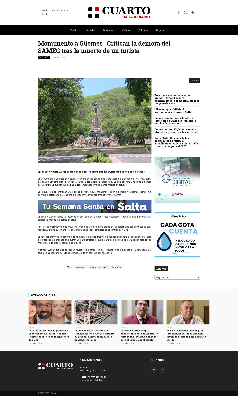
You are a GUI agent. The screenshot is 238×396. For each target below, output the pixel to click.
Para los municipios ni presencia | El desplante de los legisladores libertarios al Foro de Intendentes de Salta (49, 335)
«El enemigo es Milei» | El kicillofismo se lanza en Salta (173, 111)
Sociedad (44, 57)
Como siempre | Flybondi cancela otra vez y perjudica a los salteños (176, 131)
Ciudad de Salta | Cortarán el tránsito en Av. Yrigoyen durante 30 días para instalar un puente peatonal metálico (95, 335)
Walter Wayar (117, 267)
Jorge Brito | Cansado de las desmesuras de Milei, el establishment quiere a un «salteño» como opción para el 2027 (177, 142)
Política (31, 327)
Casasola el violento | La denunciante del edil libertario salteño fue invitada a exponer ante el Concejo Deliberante (141, 335)
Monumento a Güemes (97, 267)
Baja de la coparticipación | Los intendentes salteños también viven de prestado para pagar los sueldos (187, 335)
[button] (192, 12)
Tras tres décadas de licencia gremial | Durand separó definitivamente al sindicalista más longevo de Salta (177, 99)
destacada (80, 267)
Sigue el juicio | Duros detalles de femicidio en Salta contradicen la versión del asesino (175, 120)
